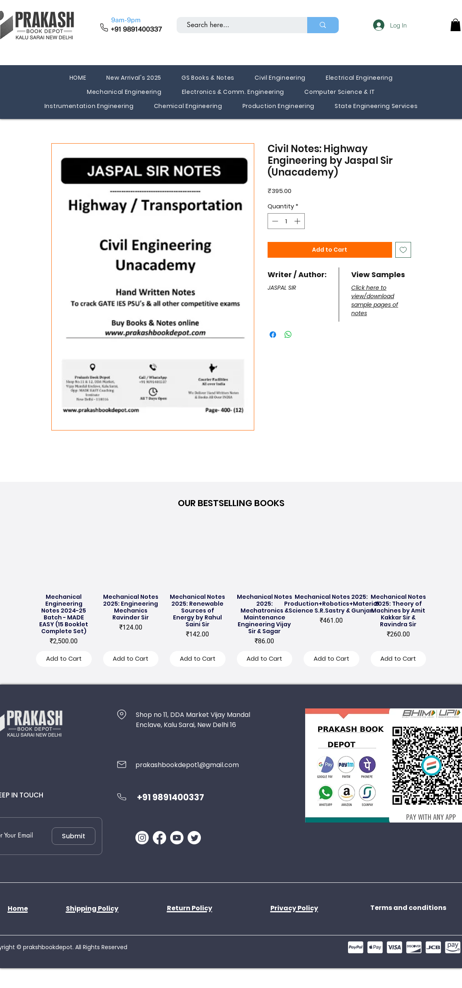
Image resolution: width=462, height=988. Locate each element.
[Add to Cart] (64, 659)
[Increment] (298, 221)
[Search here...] (239, 25)
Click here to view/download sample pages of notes (374, 300)
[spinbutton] (286, 221)
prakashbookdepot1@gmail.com (187, 765)
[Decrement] (274, 221)
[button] (455, 25)
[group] (231, 597)
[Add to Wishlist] (403, 250)
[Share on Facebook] (273, 334)
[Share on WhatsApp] (288, 334)
